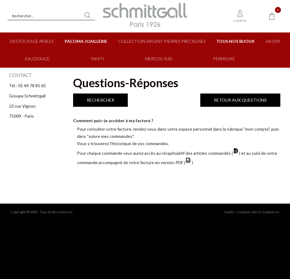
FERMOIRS (223, 58)
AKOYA (273, 41)
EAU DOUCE (37, 58)
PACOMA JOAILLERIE (86, 41)
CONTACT (20, 75)
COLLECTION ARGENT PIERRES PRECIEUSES (161, 41)
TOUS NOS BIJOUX (235, 41)
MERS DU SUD (158, 58)
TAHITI (97, 58)
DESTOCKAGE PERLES (31, 41)
